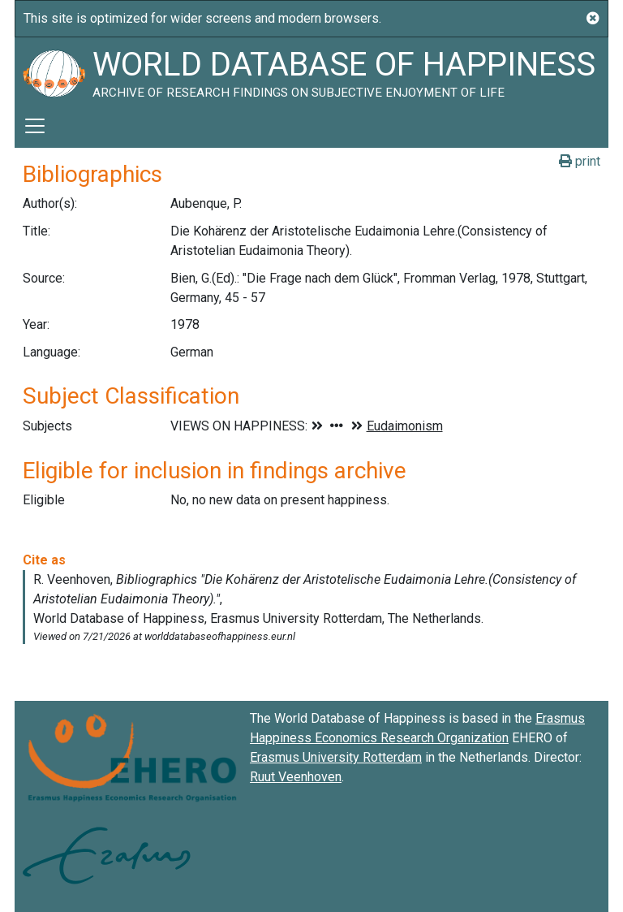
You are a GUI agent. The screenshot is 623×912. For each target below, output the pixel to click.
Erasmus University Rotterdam (336, 757)
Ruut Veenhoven (296, 776)
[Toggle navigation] (35, 125)
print (579, 161)
